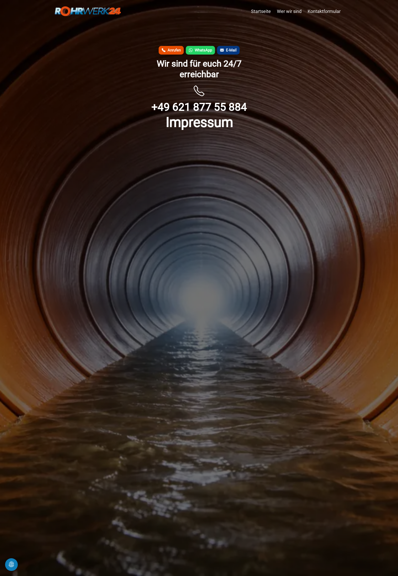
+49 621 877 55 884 (199, 107)
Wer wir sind (289, 11)
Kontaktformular (324, 11)
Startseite (261, 11)
